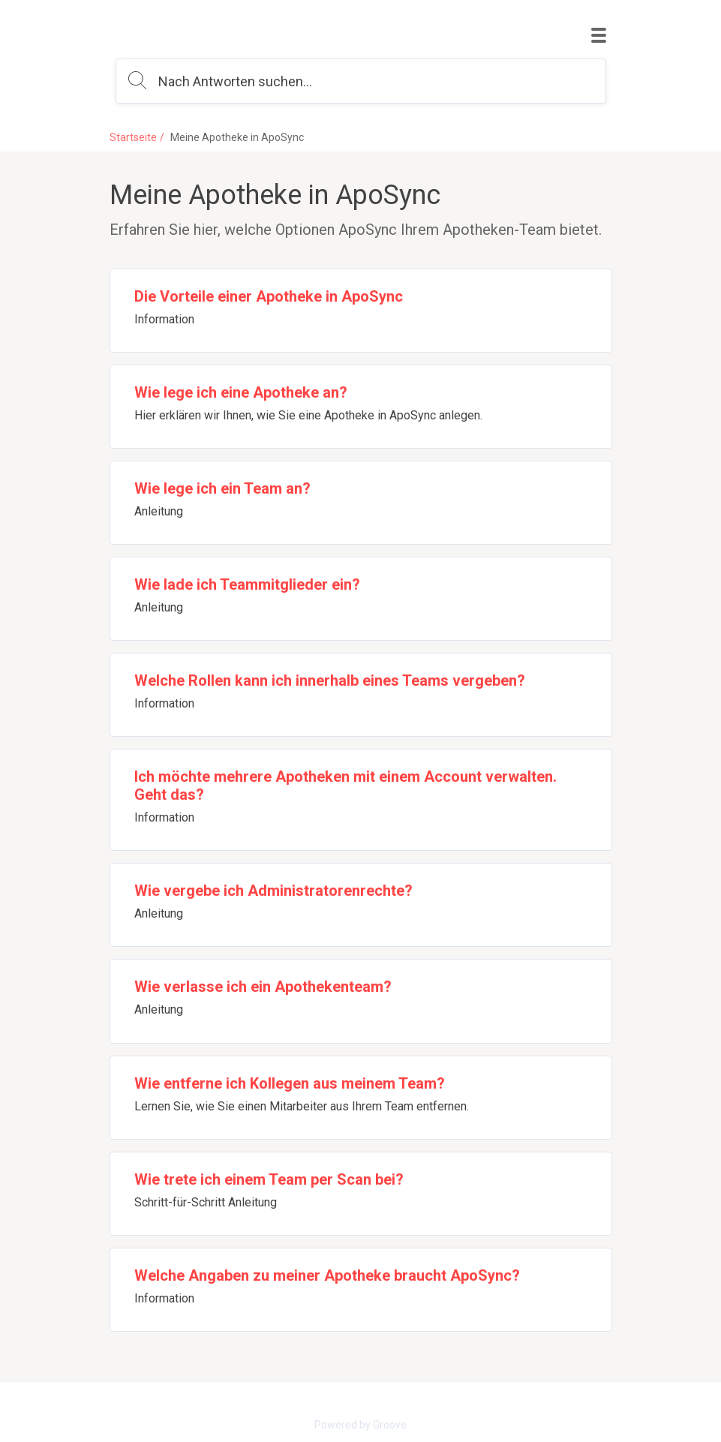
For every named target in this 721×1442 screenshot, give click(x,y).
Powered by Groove (360, 1425)
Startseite (133, 137)
